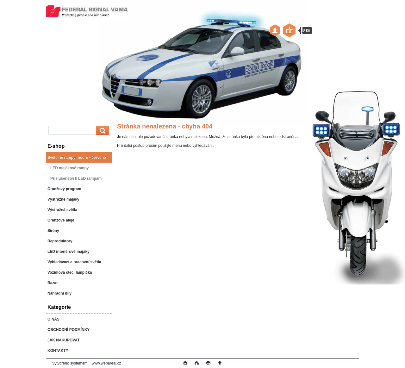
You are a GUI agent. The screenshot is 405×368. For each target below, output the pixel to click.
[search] (101, 130)
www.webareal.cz (106, 363)
